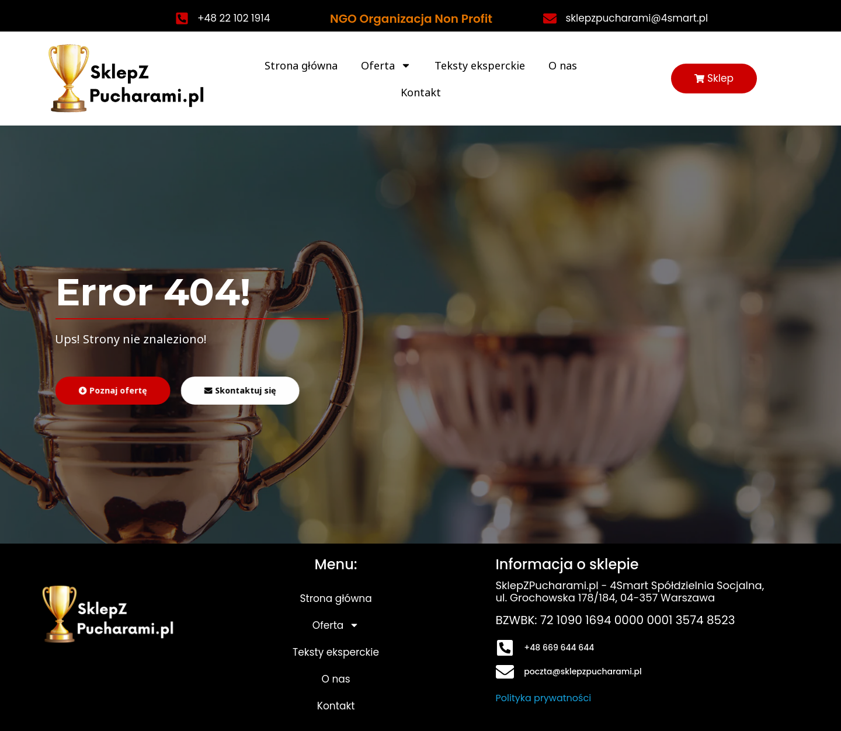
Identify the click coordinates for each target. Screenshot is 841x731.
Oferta (386, 65)
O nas (562, 65)
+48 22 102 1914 (233, 18)
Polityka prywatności (544, 698)
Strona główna (301, 65)
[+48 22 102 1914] (182, 18)
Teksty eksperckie (480, 65)
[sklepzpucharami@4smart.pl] (550, 18)
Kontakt (421, 92)
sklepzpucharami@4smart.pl (636, 18)
